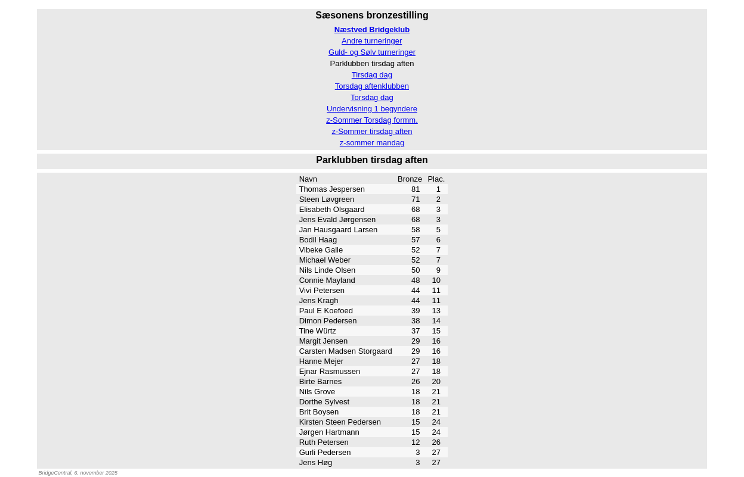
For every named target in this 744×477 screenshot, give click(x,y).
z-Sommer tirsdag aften (371, 131)
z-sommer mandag (372, 142)
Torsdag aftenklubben (372, 86)
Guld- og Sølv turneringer (372, 52)
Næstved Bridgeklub (372, 29)
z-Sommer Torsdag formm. (372, 120)
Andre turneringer (372, 40)
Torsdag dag (372, 97)
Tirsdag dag (372, 74)
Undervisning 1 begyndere (372, 108)
